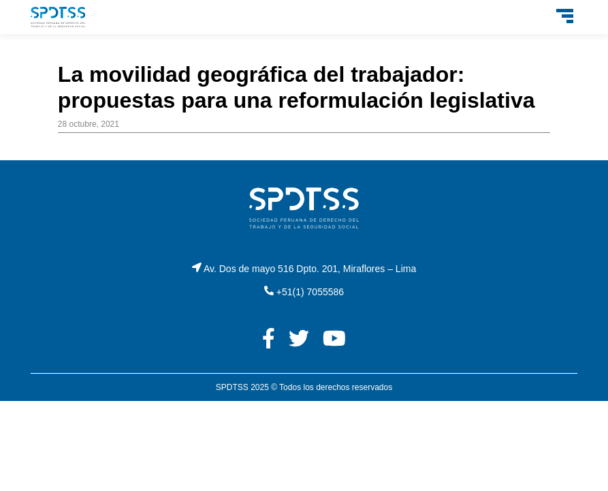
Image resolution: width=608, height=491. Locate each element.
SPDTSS (232, 387)
